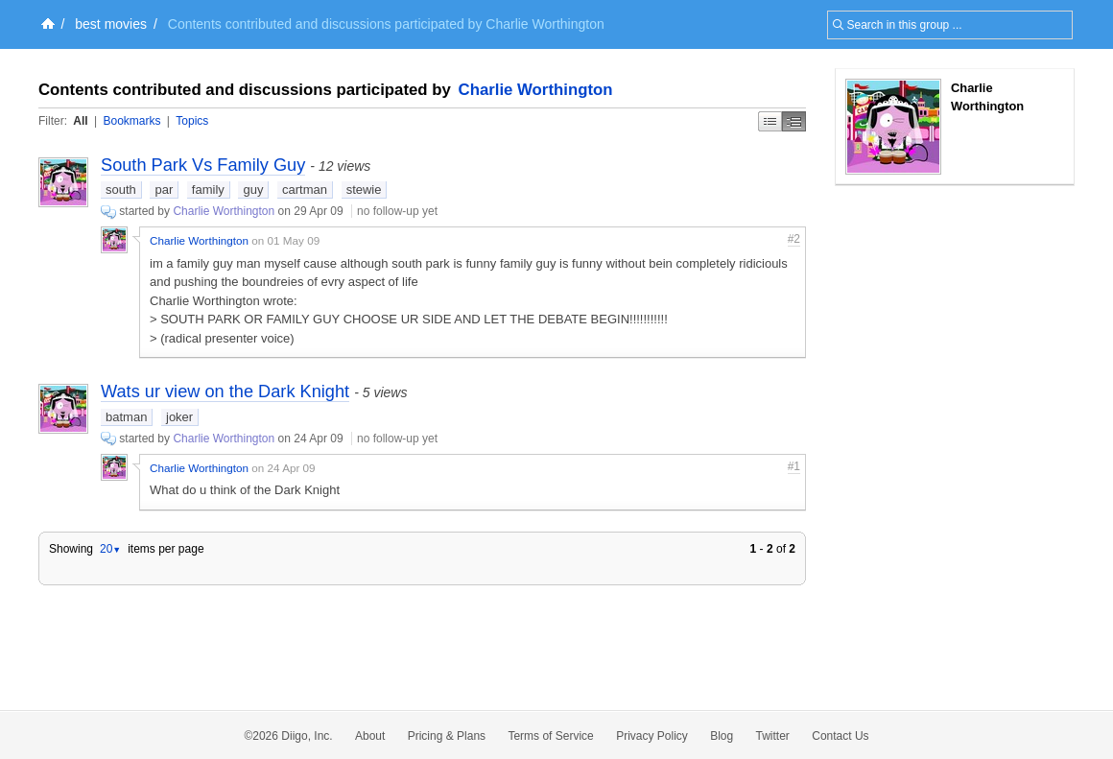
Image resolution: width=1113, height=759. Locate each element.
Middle (794, 121)
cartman (304, 189)
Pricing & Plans (446, 736)
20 (110, 549)
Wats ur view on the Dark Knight (225, 391)
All (80, 121)
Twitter (773, 736)
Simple (770, 121)
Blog (721, 736)
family (208, 189)
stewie (364, 189)
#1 (794, 466)
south (121, 189)
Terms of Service (550, 736)
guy (253, 189)
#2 (794, 239)
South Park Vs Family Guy (203, 165)
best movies (111, 24)
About (370, 736)
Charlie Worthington (536, 90)
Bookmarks (131, 121)
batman (126, 417)
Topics (192, 121)
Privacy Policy (652, 736)
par (163, 189)
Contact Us (840, 736)
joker (179, 417)
